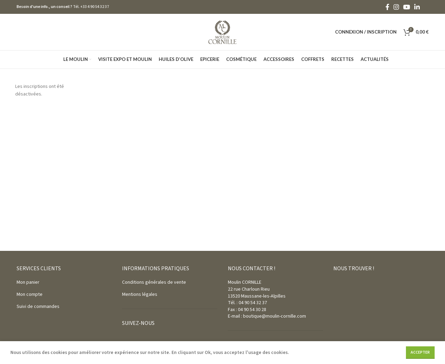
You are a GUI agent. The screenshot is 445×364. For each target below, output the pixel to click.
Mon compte (30, 294)
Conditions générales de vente (154, 282)
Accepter (420, 352)
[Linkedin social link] (417, 7)
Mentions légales (139, 294)
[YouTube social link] (406, 7)
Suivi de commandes (38, 306)
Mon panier (28, 282)
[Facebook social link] (387, 7)
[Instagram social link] (396, 7)
